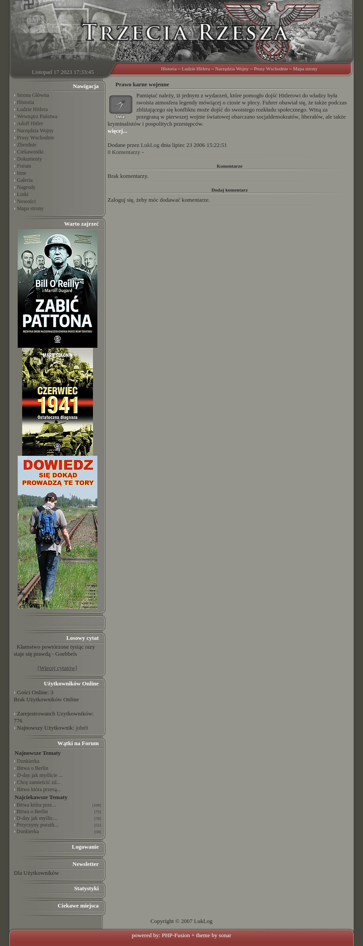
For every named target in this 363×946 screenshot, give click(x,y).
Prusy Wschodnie (271, 68)
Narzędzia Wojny (232, 68)
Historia (169, 68)
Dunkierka (28, 761)
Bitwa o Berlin (32, 768)
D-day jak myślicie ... (39, 775)
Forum (24, 166)
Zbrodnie (26, 145)
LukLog (150, 145)
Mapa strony (305, 68)
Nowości (26, 201)
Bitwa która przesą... (39, 789)
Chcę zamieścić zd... (38, 782)
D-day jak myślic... (36, 818)
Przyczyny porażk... (37, 825)
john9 (82, 728)
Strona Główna (33, 95)
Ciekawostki (30, 152)
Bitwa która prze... (36, 805)
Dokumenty (29, 159)
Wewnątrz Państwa (37, 116)
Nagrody (26, 187)
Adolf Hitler (30, 123)
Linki (22, 194)
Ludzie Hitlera (196, 68)
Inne (21, 173)
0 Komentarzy (124, 152)
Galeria (24, 180)
